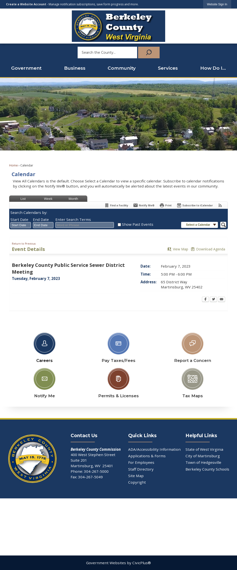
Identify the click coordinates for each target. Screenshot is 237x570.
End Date (41, 219)
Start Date (19, 219)
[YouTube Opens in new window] (206, 527)
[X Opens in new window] (89, 518)
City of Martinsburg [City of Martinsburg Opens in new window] (202, 455)
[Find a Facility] (116, 205)
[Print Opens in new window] (165, 205)
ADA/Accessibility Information (154, 449)
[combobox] (21, 225)
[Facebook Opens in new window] (205, 300)
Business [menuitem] (74, 68)
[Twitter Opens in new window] (213, 300)
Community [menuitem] (122, 68)
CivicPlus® (141, 562)
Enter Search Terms (73, 219)
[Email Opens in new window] (221, 300)
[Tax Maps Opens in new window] (193, 382)
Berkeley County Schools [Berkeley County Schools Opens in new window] (207, 469)
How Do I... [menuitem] (213, 68)
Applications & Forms (147, 455)
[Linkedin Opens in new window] (147, 527)
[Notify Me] (144, 205)
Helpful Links (201, 435)
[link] (217, 4)
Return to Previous (24, 243)
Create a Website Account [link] (26, 4)
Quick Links (142, 435)
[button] (148, 52)
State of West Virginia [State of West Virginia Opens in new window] (204, 449)
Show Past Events (137, 224)
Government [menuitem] (26, 68)
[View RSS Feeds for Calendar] (220, 205)
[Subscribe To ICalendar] (195, 205)
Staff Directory (141, 469)
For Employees (141, 462)
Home (13, 165)
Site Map (136, 475)
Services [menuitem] (168, 68)
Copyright (137, 482)
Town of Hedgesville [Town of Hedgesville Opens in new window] (203, 462)
